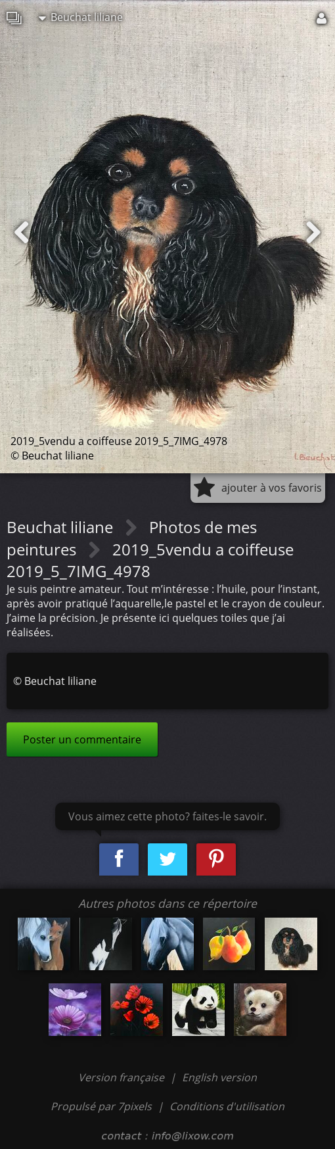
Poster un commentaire (82, 739)
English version (219, 1077)
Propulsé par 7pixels (101, 1106)
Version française (122, 1077)
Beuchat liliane (81, 17)
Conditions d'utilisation (226, 1106)
